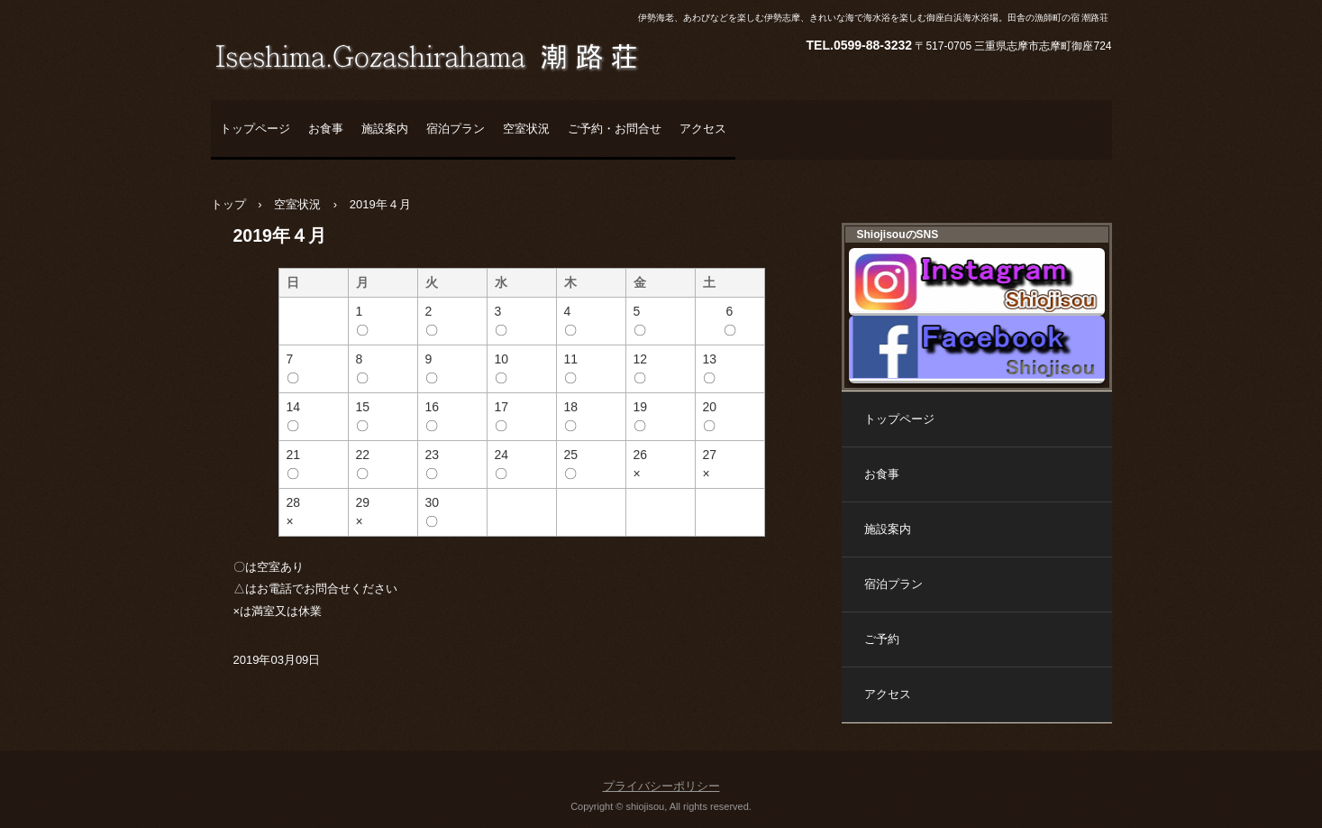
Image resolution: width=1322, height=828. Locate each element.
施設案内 (384, 128)
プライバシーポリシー (661, 786)
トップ (228, 204)
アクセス (702, 128)
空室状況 (526, 128)
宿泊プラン (455, 128)
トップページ (255, 128)
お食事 (325, 128)
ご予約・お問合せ (614, 128)
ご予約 (881, 639)
